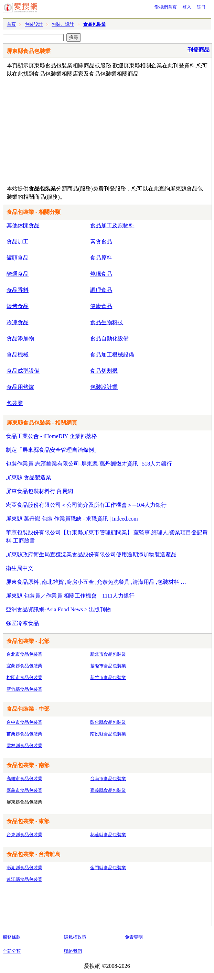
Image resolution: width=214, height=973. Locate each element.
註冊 (201, 7)
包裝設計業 (104, 387)
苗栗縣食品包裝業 (24, 733)
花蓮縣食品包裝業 (108, 834)
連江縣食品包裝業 (24, 879)
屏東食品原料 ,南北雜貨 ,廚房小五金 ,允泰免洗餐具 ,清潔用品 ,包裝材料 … (96, 582)
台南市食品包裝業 (108, 778)
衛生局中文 (19, 568)
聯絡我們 (73, 951)
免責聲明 (134, 937)
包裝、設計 (63, 24)
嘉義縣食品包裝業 (108, 790)
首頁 (11, 24)
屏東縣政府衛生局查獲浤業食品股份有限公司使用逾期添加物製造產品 (91, 554)
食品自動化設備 (109, 338)
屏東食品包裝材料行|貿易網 (39, 491)
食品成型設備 (23, 371)
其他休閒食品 (23, 225)
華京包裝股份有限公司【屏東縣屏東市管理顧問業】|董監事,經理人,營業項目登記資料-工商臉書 (107, 536)
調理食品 (101, 290)
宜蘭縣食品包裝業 (24, 665)
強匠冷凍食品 (22, 623)
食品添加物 (20, 338)
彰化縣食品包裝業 (108, 722)
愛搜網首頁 (165, 7)
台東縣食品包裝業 (24, 834)
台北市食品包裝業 (24, 654)
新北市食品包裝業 (108, 654)
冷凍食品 (18, 322)
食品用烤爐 (20, 387)
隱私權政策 (75, 937)
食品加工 (18, 241)
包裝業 (15, 403)
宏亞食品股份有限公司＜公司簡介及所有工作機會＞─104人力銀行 (86, 505)
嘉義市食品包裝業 (24, 790)
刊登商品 (199, 50)
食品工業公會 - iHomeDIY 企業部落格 (51, 436)
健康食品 (101, 306)
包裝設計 (34, 24)
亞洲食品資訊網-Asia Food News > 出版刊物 (58, 609)
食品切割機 (104, 371)
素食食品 (101, 241)
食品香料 (18, 290)
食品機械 (18, 355)
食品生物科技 (106, 322)
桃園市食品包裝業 (24, 677)
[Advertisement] (90, 129)
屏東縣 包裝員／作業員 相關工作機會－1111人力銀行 (70, 596)
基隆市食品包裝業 (108, 665)
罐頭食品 (18, 258)
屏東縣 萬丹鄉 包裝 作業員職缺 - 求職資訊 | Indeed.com (72, 519)
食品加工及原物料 (112, 225)
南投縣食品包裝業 (108, 733)
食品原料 (101, 258)
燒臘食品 (101, 274)
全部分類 (12, 951)
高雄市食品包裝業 (24, 778)
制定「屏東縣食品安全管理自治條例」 (52, 450)
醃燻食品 (18, 274)
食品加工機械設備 (112, 355)
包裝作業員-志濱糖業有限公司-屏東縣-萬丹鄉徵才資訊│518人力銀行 (89, 464)
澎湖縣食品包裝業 (24, 867)
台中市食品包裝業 (24, 722)
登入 (186, 7)
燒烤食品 (18, 306)
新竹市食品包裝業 (108, 677)
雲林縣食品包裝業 (24, 745)
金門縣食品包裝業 (108, 867)
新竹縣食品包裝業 (24, 689)
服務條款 (12, 937)
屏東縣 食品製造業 (28, 477)
